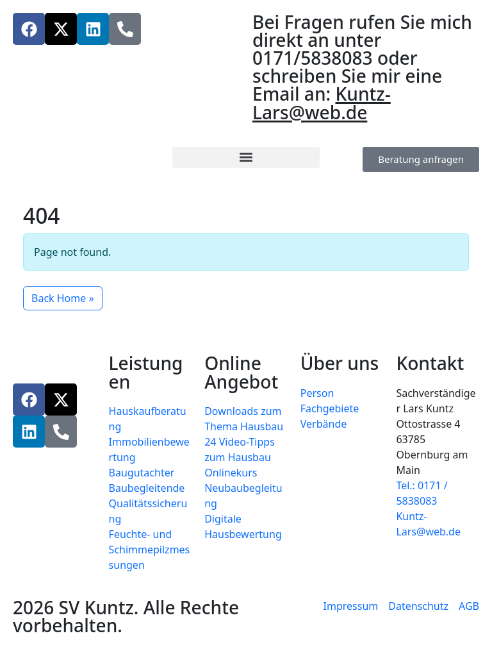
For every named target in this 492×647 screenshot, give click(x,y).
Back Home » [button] (62, 298)
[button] (245, 157)
